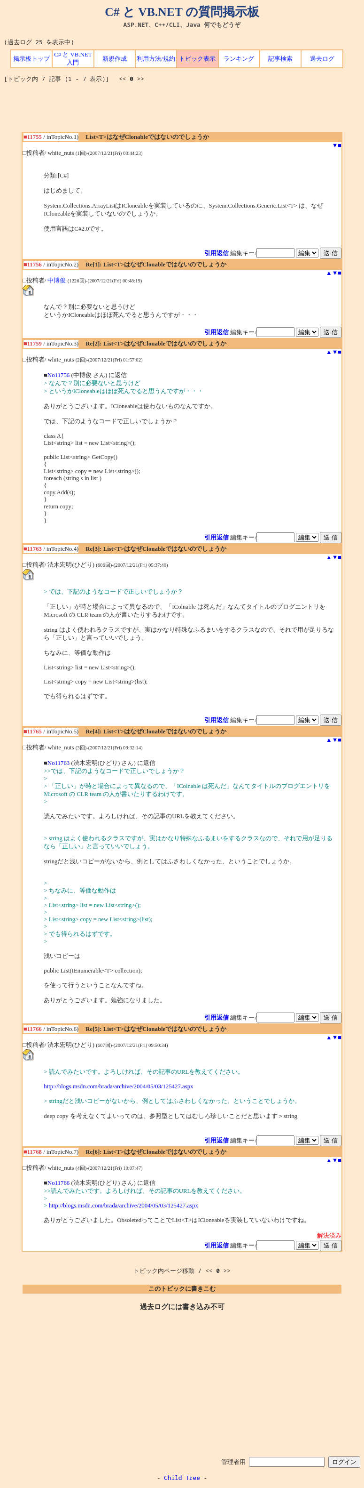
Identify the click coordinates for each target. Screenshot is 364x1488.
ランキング (239, 59)
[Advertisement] (182, 110)
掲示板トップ (31, 59)
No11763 (58, 763)
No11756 (58, 375)
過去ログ (322, 59)
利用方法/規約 (156, 59)
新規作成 (114, 59)
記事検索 (280, 59)
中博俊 (56, 280)
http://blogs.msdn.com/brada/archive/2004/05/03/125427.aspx (118, 1086)
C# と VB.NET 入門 (73, 58)
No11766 (58, 1183)
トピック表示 (197, 59)
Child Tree (182, 1477)
